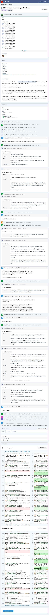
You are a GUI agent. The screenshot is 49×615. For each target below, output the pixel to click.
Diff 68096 (18, 138)
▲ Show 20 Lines (8, 524)
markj (5, 70)
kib (4, 68)
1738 (4, 154)
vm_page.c (6, 440)
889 (4, 333)
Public (10, 10)
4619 (4, 375)
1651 (4, 340)
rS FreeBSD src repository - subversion (29, 132)
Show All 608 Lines (18, 451)
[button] (47, 1)
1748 (4, 207)
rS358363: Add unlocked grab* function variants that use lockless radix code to (19, 75)
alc (4, 65)
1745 (4, 156)
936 (4, 359)
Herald (5, 134)
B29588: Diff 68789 (26, 281)
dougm (5, 66)
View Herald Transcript (23, 134)
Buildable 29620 (7, 116)
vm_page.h (6, 438)
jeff (10, 14)
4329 (4, 158)
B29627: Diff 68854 (26, 414)
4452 (4, 371)
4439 (4, 365)
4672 (4, 289)
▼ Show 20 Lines (26, 451)
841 (4, 354)
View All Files (24, 51)
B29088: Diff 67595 (26, 124)
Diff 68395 (18, 215)
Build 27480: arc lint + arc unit (10, 117)
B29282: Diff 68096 (26, 145)
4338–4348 (6, 164)
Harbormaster (7, 124)
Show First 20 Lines (9, 451)
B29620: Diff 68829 (26, 314)
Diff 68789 (18, 267)
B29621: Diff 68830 (26, 325)
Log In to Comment (8, 611)
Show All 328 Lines (17, 524)
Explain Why (14, 421)
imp (5, 55)
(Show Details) (24, 127)
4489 (4, 373)
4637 (4, 234)
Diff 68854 (18, 406)
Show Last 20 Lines (25, 524)
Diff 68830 (18, 317)
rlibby (5, 71)
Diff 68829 (18, 296)
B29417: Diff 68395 (26, 225)
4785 (4, 379)
